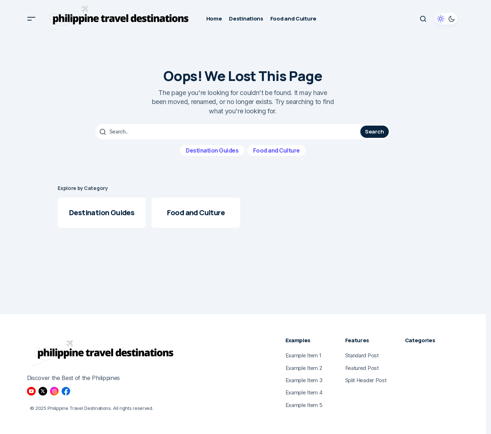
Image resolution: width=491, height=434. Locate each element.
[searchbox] (228, 131)
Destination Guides (212, 150)
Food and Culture (276, 150)
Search (374, 131)
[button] (31, 18)
